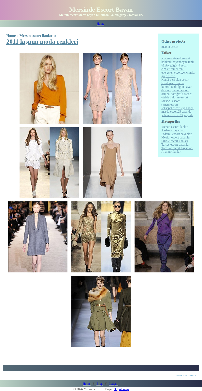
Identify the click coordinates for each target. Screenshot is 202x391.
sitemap (124, 389)
